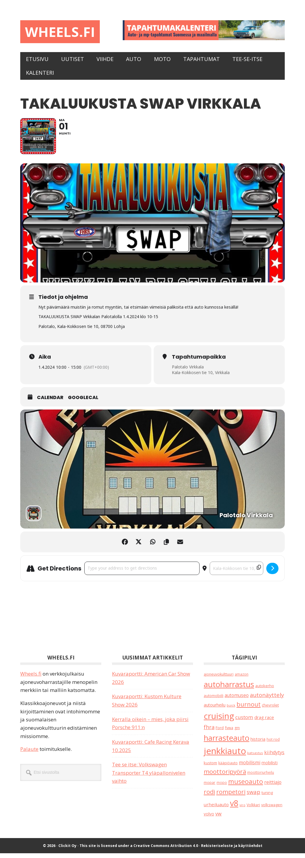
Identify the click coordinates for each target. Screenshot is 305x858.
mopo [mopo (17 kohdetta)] (222, 787)
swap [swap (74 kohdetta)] (253, 796)
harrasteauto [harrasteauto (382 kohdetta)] (226, 742)
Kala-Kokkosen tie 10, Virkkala (201, 377)
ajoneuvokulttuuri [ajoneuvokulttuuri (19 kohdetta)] (219, 679)
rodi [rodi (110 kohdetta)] (209, 796)
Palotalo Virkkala (188, 371)
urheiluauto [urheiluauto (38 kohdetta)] (216, 809)
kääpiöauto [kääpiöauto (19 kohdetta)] (228, 767)
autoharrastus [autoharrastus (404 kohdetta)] (229, 689)
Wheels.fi (61, 32)
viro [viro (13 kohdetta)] (242, 810)
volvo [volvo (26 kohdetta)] (209, 818)
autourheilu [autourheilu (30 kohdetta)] (214, 709)
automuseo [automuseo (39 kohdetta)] (237, 700)
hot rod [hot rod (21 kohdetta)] (273, 744)
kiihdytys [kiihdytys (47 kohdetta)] (274, 757)
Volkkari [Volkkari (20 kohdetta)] (253, 809)
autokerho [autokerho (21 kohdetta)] (264, 690)
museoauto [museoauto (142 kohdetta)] (245, 786)
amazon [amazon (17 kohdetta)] (241, 678)
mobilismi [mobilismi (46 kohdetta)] (249, 767)
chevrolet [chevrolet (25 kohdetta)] (270, 709)
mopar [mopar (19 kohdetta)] (209, 787)
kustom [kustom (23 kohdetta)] (210, 767)
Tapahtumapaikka (199, 361)
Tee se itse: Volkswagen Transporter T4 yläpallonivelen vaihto (148, 777)
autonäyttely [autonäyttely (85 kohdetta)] (267, 700)
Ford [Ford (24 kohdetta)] (220, 732)
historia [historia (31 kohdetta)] (257, 744)
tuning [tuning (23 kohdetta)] (267, 797)
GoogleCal (83, 402)
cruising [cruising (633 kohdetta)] (219, 720)
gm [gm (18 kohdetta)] (237, 732)
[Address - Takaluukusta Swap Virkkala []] (142, 573)
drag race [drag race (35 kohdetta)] (264, 722)
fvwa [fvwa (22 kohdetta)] (229, 732)
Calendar (50, 402)
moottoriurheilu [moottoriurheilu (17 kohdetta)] (260, 777)
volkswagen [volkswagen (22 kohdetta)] (271, 809)
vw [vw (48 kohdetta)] (218, 818)
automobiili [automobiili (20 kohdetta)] (213, 700)
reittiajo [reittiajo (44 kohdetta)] (272, 787)
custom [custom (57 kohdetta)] (244, 721)
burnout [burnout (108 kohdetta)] (248, 709)
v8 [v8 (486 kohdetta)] (234, 807)
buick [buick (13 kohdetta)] (231, 710)
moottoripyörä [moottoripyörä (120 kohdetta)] (225, 776)
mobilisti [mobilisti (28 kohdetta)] (270, 767)
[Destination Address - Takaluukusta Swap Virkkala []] (236, 573)
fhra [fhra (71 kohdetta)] (209, 731)
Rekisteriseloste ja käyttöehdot (231, 850)
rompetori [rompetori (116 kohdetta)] (230, 796)
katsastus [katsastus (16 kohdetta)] (255, 757)
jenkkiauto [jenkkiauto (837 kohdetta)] (225, 756)
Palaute (29, 753)
